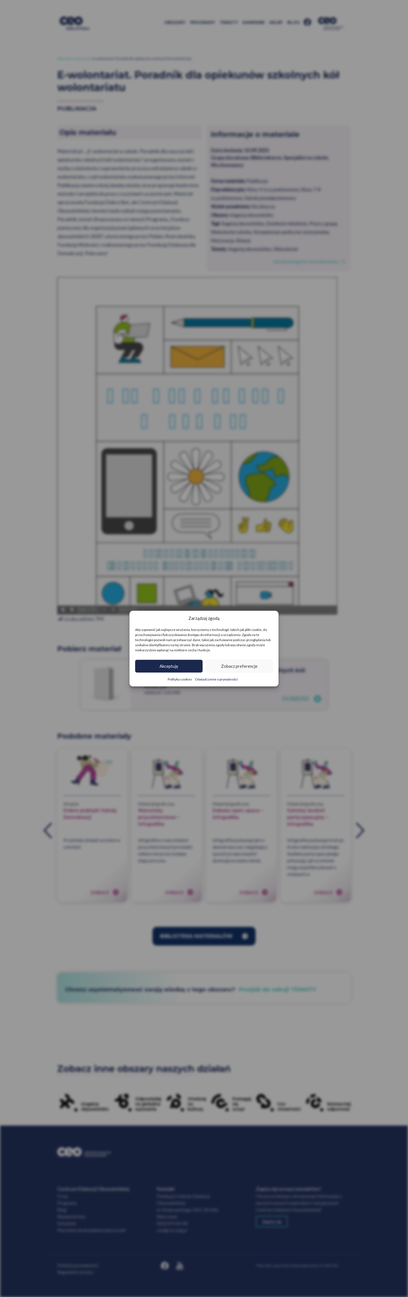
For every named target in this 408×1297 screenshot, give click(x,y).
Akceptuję (169, 666)
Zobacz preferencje (239, 666)
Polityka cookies (180, 679)
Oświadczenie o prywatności (216, 679)
